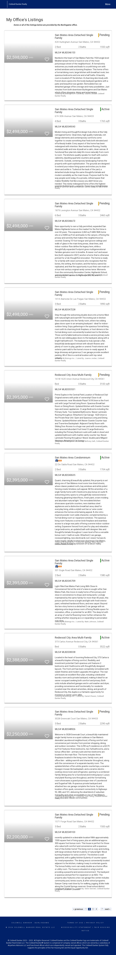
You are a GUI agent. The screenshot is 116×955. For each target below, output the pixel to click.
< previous (78, 909)
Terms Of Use (75, 923)
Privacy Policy (95, 923)
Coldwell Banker (22, 923)
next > (107, 909)
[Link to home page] (5, 4)
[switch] (47, 58)
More (107, 4)
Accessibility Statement (76, 927)
